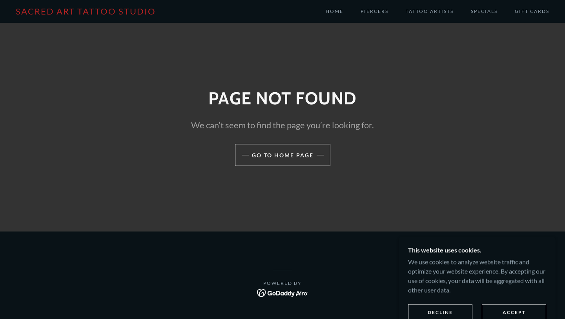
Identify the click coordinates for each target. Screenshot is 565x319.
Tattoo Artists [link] (430, 11)
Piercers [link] (374, 11)
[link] (86, 12)
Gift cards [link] (532, 11)
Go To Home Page (282, 155)
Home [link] (334, 11)
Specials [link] (484, 11)
